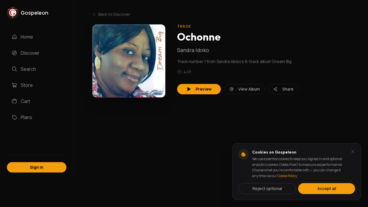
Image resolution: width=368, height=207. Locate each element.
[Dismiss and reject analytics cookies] (352, 151)
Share (283, 89)
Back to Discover (111, 14)
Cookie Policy (287, 175)
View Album (244, 89)
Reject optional (267, 188)
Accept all (326, 188)
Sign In (36, 167)
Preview (199, 89)
